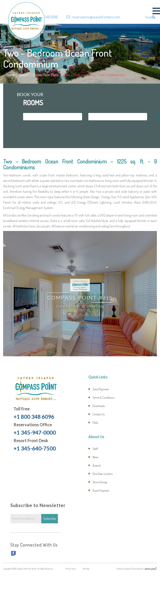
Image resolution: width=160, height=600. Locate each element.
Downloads (98, 406)
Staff (95, 448)
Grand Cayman (100, 490)
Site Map (86, 568)
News (95, 457)
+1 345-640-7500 (35, 448)
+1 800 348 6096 (46, 17)
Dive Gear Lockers (102, 474)
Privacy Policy (71, 568)
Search (150, 17)
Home (10, 74)
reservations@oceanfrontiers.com (96, 17)
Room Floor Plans (46, 74)
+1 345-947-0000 (35, 432)
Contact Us (98, 414)
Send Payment (100, 389)
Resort (24, 74)
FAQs (95, 422)
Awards (96, 465)
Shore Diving (99, 482)
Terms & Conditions (103, 397)
